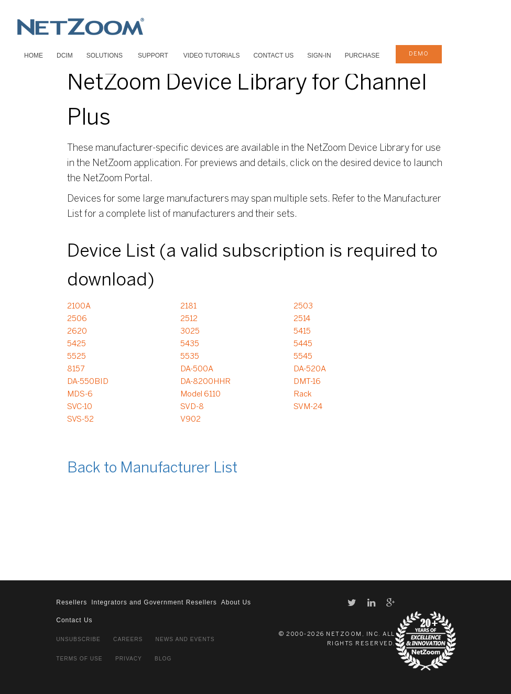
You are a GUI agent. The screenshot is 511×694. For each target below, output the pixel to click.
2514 (301, 319)
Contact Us (273, 55)
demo (419, 54)
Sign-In (319, 55)
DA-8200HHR (205, 381)
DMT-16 (307, 381)
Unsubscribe (78, 639)
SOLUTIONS (104, 55)
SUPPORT (153, 55)
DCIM (65, 55)
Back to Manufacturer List (152, 468)
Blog (163, 659)
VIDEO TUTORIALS (211, 55)
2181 (188, 306)
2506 (77, 319)
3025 (190, 331)
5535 (189, 356)
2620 (77, 331)
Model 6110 (200, 394)
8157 (75, 369)
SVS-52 (80, 419)
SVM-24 (307, 407)
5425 (76, 344)
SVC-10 (79, 407)
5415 (302, 331)
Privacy (128, 659)
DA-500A (196, 369)
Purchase (362, 55)
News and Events (185, 639)
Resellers (71, 602)
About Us (236, 602)
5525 (76, 356)
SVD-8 (192, 407)
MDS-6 (80, 394)
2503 (303, 306)
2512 (189, 319)
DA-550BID (87, 381)
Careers (128, 639)
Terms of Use (79, 659)
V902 (190, 419)
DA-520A (309, 369)
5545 (302, 356)
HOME (33, 55)
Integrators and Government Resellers (153, 602)
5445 (302, 344)
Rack (302, 394)
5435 (189, 344)
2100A (79, 306)
